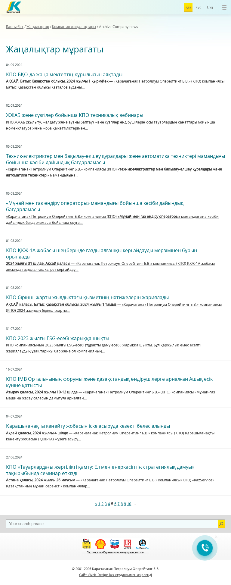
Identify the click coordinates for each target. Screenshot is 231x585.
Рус (198, 7)
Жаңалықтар (37, 26)
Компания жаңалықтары (74, 26)
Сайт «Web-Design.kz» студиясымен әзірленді (115, 574)
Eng (210, 7)
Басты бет (14, 26)
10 (129, 504)
